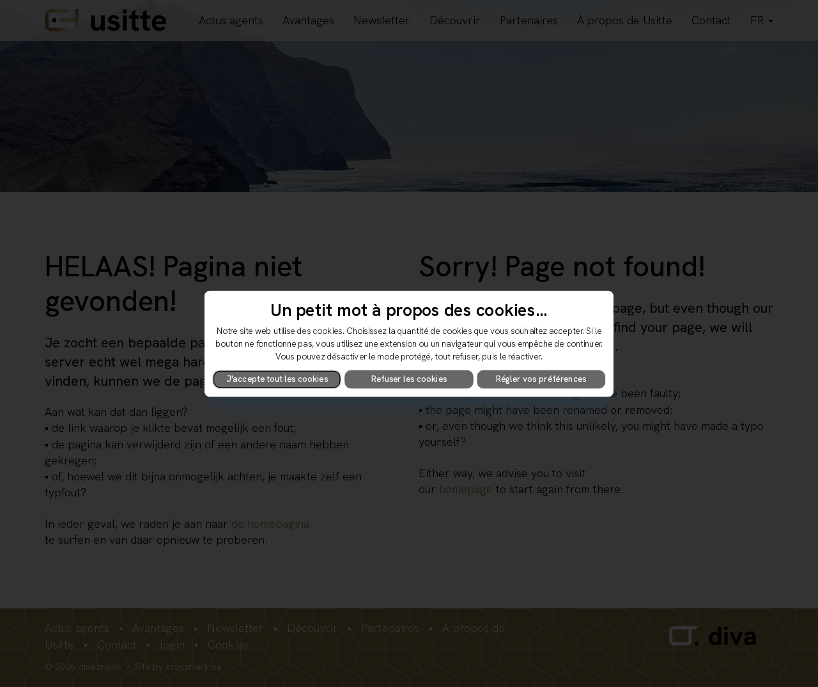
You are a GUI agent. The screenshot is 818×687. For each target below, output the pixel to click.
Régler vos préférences (541, 378)
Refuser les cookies (409, 378)
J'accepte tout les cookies (277, 378)
